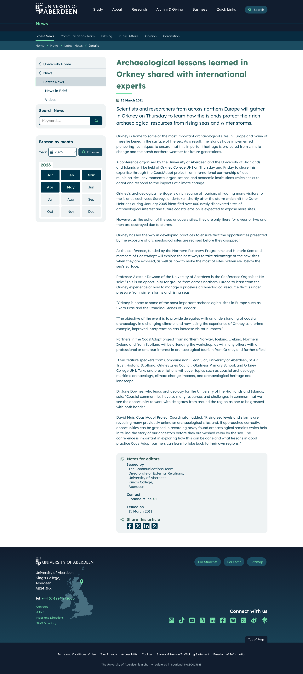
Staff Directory (46, 623)
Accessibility (129, 654)
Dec (94, 211)
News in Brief (56, 91)
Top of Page (256, 639)
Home (40, 46)
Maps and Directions (50, 618)
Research (141, 9)
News (42, 24)
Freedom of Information (229, 654)
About (119, 9)
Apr (50, 187)
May (71, 187)
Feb (70, 175)
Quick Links (228, 9)
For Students (202, 562)
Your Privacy (108, 654)
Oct (53, 211)
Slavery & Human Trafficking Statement (183, 654)
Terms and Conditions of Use (77, 654)
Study (100, 9)
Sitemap (256, 562)
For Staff (231, 562)
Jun (94, 187)
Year (43, 152)
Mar (91, 175)
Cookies (147, 654)
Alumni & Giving (171, 9)
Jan (50, 175)
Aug (73, 199)
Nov (73, 211)
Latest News (73, 46)
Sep (94, 199)
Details (94, 46)
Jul (54, 199)
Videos (50, 100)
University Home (57, 64)
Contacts (42, 607)
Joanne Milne (140, 499)
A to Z (40, 612)
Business (201, 9)
